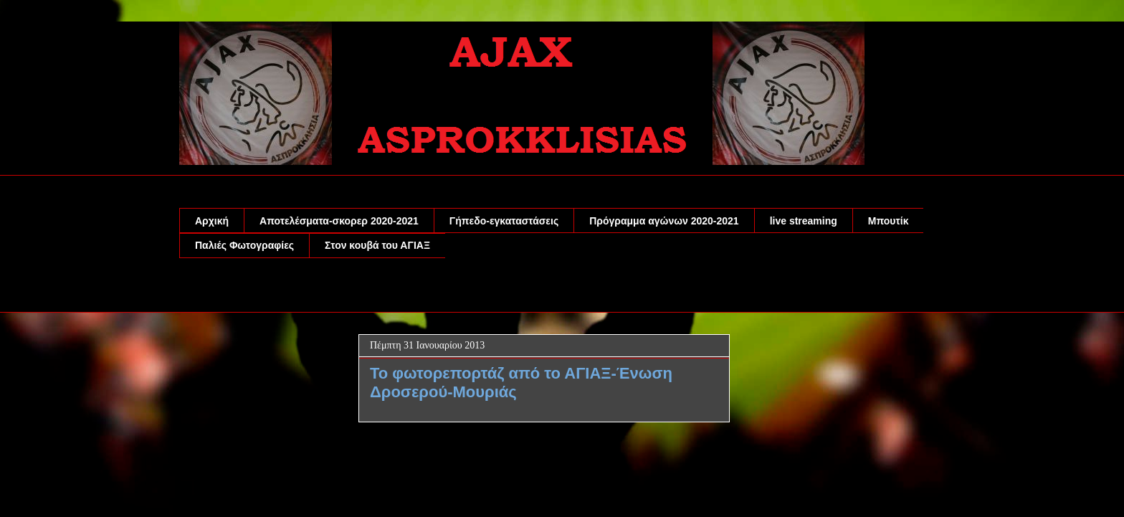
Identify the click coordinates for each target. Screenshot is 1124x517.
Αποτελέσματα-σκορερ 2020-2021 (339, 221)
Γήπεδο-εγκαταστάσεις (503, 221)
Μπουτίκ (888, 221)
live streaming (803, 221)
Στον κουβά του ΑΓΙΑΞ (377, 245)
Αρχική (212, 221)
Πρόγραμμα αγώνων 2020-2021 (663, 221)
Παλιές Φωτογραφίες (244, 245)
